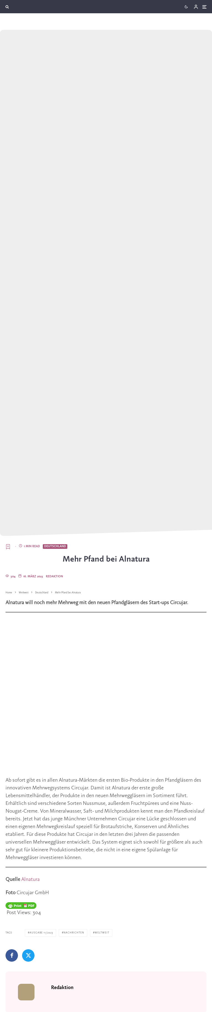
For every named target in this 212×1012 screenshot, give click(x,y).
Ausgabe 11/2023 (41, 932)
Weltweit (102, 932)
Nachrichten (73, 932)
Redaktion (54, 576)
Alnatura (30, 879)
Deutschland (55, 546)
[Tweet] (28, 955)
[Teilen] (12, 955)
